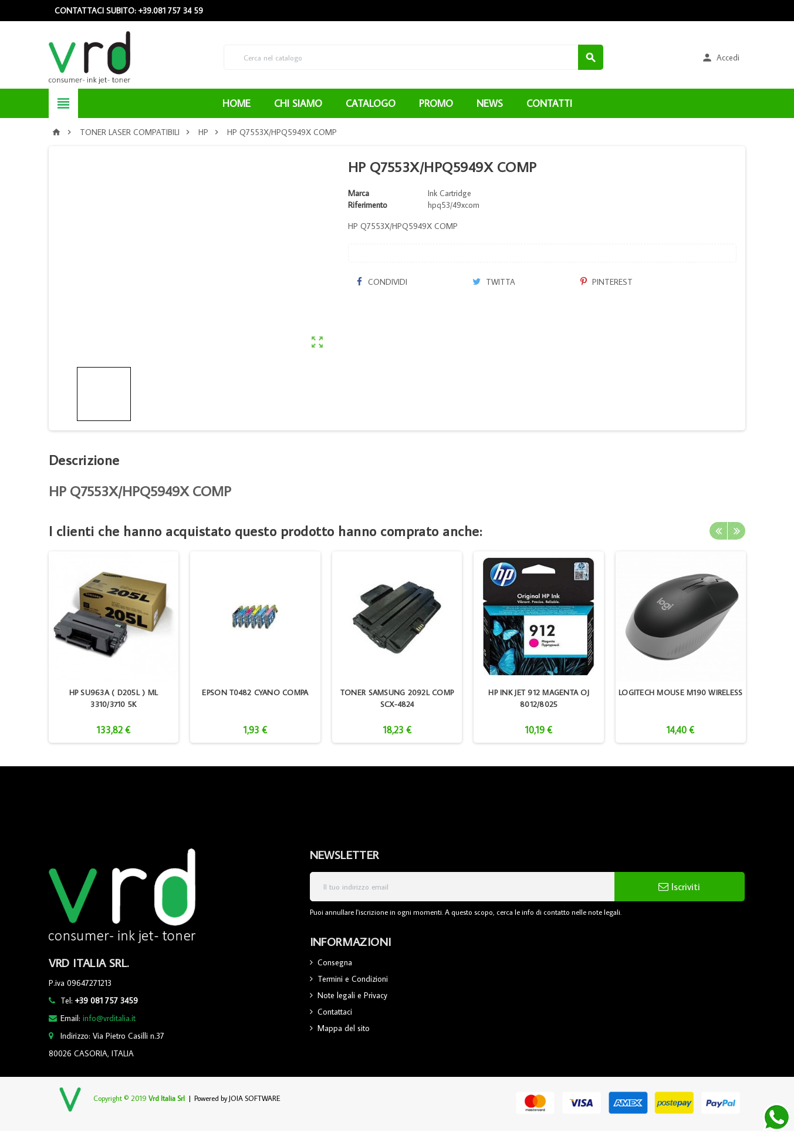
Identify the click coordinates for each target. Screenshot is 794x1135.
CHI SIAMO (298, 103)
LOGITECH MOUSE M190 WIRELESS (680, 692)
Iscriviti (679, 886)
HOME (236, 103)
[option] (114, 647)
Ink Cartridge (449, 193)
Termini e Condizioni (352, 979)
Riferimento (367, 205)
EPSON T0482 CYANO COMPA (255, 692)
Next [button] (736, 531)
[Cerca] (413, 57)
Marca (358, 193)
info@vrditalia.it (109, 1018)
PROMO (436, 103)
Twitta (493, 282)
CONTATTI (549, 103)
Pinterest (606, 282)
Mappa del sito (343, 1028)
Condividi (382, 282)
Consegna (334, 962)
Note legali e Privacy (352, 995)
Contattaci (334, 1011)
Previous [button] (718, 531)
